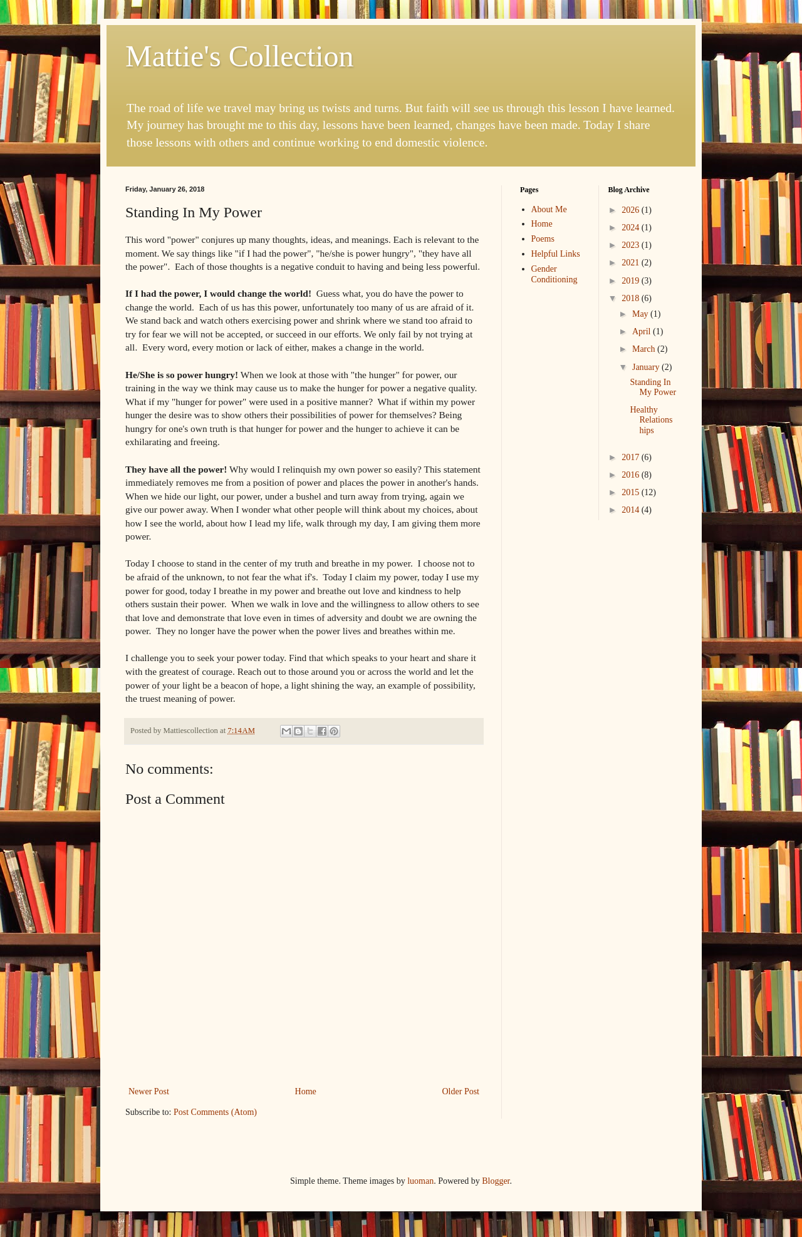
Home (305, 1091)
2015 (632, 492)
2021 (632, 262)
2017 (632, 457)
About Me (549, 209)
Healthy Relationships (651, 420)
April (642, 331)
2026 (632, 210)
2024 (632, 227)
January (647, 367)
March (644, 349)
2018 (632, 298)
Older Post (461, 1091)
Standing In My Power (653, 387)
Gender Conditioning (554, 274)
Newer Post (148, 1091)
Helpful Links (555, 254)
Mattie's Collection (239, 56)
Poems (543, 239)
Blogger (495, 1181)
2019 (632, 280)
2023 (632, 245)
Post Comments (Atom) (215, 1112)
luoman (420, 1181)
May (641, 314)
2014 (632, 510)
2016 (632, 475)
